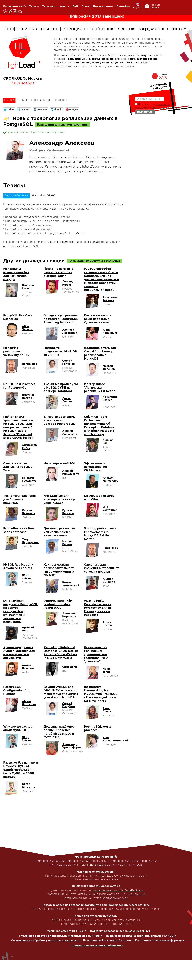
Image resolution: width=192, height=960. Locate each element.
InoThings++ (91, 876)
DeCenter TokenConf (68, 876)
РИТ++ (49, 876)
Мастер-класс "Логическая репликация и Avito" (99, 388)
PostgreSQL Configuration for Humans (16, 690)
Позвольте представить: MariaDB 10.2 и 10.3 (60, 351)
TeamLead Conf (110, 876)
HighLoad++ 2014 (121, 861)
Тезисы (34, 6)
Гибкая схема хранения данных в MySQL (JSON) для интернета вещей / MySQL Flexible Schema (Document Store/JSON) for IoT (18, 427)
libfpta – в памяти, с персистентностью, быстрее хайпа (58, 272)
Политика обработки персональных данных (120, 931)
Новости (63, 6)
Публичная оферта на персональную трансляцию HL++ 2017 (60, 936)
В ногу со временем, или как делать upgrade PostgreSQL (59, 420)
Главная (9, 100)
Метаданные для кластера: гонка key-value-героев (59, 499)
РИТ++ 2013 (135, 865)
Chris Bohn (69, 667)
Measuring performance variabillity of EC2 (16, 351)
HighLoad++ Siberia (134, 876)
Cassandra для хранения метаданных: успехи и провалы (101, 568)
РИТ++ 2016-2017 (60, 865)
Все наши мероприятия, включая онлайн (96, 879)
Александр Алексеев (61, 143)
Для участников (103, 6)
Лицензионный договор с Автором (107, 940)
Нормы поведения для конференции (97, 945)
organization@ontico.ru (115, 898)
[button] (9, 109)
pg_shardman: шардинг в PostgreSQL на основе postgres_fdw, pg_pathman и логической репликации (20, 611)
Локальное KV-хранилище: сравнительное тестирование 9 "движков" (96, 654)
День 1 (94, 861)
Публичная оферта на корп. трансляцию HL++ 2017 (141, 936)
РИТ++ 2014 (118, 865)
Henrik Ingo (29, 364)
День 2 (103, 861)
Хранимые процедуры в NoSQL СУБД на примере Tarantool (61, 388)
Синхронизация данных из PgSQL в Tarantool (17, 467)
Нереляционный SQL (59, 463)
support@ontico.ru (105, 890)
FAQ (75, 6)
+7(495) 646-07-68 (130, 890)
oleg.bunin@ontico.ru (106, 894)
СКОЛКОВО (14, 78)
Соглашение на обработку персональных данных (45, 940)
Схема (85, 6)
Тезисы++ (48, 6)
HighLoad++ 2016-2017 (49, 861)
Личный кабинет (155, 6)
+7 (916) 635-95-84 (134, 894)
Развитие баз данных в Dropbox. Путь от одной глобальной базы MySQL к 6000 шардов (20, 769)
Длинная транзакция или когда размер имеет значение (59, 532)
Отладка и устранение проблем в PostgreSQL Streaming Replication (61, 319)
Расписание (10, 6)
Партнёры (123, 6)
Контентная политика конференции (159, 940)
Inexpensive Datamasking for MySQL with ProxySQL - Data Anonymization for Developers (100, 694)
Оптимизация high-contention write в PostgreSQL (58, 604)
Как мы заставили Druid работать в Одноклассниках (97, 319)
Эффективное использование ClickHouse (95, 467)
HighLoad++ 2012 (145, 861)
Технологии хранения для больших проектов (20, 499)
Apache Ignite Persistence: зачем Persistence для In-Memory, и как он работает (98, 608)
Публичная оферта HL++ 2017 (65, 931)
